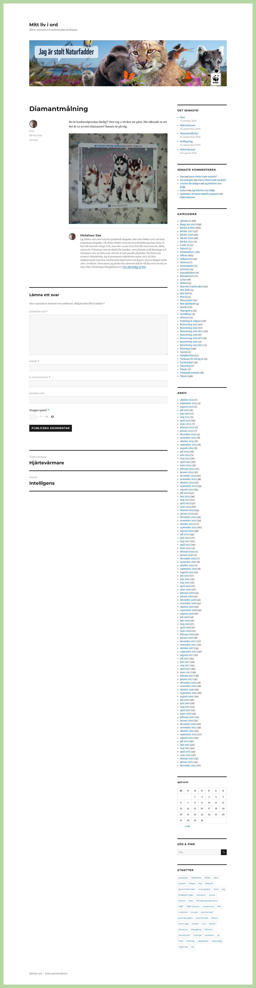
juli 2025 (184, 410)
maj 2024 (185, 458)
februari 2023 (187, 510)
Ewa (31, 130)
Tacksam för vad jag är (192, 359)
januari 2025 (186, 431)
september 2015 (188, 734)
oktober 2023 (187, 482)
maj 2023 (185, 500)
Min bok (184, 293)
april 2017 (185, 669)
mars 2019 (185, 589)
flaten (192, 883)
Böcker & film (187, 228)
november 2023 (188, 479)
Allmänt (33, 140)
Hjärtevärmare (187, 125)
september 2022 (188, 527)
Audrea (183, 190)
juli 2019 (184, 575)
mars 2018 (185, 631)
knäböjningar (186, 895)
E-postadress (39, 377)
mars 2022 (185, 548)
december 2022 (188, 517)
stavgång (196, 929)
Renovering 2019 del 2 (191, 345)
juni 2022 (185, 537)
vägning (183, 946)
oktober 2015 (187, 731)
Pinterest (185, 317)
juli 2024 (184, 451)
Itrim (216, 889)
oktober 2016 (187, 689)
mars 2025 (185, 424)
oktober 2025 (187, 399)
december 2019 (188, 558)
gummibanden (187, 889)
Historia (184, 262)
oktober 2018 (187, 606)
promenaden (186, 918)
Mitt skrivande (187, 303)
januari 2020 (186, 555)
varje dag (217, 941)
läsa (191, 900)
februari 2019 (187, 593)
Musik (183, 307)
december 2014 (188, 765)
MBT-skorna (193, 906)
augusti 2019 (186, 572)
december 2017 (188, 641)
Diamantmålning (189, 133)
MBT (181, 906)
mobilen (183, 912)
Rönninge (185, 348)
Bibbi (208, 877)
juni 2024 (185, 455)
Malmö (183, 283)
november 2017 (188, 644)
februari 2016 (187, 717)
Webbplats (37, 393)
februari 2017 (187, 675)
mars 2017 (185, 672)
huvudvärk (204, 889)
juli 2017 (184, 658)
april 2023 (185, 503)
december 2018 (188, 600)
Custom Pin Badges (190, 183)
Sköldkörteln (187, 355)
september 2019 (188, 569)
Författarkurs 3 (188, 252)
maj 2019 (185, 582)
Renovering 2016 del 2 (191, 331)
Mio (219, 906)
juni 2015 (185, 744)
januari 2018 (186, 637)
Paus (182, 117)
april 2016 (185, 710)
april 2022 (185, 544)
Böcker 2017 (186, 231)
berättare (196, 877)
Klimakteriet (186, 276)
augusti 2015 (186, 738)
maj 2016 (185, 706)
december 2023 (188, 475)
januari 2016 (186, 720)
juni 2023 (185, 496)
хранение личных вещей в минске (199, 194)
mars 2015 (185, 755)
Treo (181, 941)
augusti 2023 (186, 489)
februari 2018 (187, 634)
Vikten (183, 376)
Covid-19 (185, 245)
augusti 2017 (186, 655)
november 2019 (188, 562)
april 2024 (185, 462)
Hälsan (183, 255)
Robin (214, 918)
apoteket (183, 877)
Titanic (183, 369)
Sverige (197, 935)
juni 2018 (185, 620)
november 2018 (188, 603)
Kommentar (38, 311)
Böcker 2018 (186, 234)
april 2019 (185, 586)
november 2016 (188, 686)
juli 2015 (184, 741)
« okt (187, 826)
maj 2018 (184, 624)
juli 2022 (184, 534)
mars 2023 (185, 506)
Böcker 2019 (186, 238)
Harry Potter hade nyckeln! (203, 176)
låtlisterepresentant (206, 900)
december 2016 (188, 682)
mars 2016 (185, 713)
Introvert (185, 269)
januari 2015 (186, 762)
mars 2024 (185, 465)
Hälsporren (186, 259)
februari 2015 (187, 758)
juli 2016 (184, 700)
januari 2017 (186, 679)
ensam (182, 883)
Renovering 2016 (189, 328)
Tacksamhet (186, 362)
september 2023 (188, 486)
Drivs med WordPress (56, 973)
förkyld (209, 883)
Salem (195, 923)
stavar (212, 923)
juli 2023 (184, 493)
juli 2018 (184, 617)
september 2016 (188, 693)
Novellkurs (185, 314)
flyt (200, 883)
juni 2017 (185, 662)
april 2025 (185, 420)
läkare (182, 900)
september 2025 (188, 403)
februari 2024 (187, 468)
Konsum (201, 895)
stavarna (183, 929)
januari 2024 (186, 472)
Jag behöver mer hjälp (203, 190)
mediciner (208, 906)
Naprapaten (186, 310)
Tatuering (185, 365)
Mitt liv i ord (43, 24)
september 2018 (188, 610)
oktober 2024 (187, 441)
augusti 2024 (186, 448)
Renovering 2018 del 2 (191, 338)
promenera (202, 918)
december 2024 (188, 434)
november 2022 (188, 520)
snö (204, 923)
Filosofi (184, 248)
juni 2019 (185, 579)
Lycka (183, 279)
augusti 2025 (186, 406)
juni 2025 (185, 413)
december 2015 (188, 724)
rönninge (184, 923)
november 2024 (188, 437)
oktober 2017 (187, 648)
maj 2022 (185, 541)
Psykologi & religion (190, 321)
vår (192, 946)
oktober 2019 (187, 565)
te (218, 935)
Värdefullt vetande (189, 372)
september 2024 (188, 444)
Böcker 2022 (186, 241)
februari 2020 (187, 551)
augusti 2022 (186, 531)
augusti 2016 (186, 696)
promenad (207, 912)
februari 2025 (187, 427)
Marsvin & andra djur (191, 286)
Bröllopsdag (186, 141)
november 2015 (188, 727)
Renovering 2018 (189, 334)
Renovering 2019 (189, 341)
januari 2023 (186, 513)
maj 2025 (185, 417)
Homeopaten (187, 265)
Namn (34, 361)
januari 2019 (186, 596)
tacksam (209, 935)
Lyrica (212, 895)
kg (223, 889)
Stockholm (184, 935)
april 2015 (185, 751)
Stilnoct (208, 929)
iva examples (186, 180)
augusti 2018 (186, 613)
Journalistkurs (187, 272)
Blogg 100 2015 (188, 224)
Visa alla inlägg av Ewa (134, 267)
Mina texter (186, 300)
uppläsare (203, 941)
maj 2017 (184, 665)
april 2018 (185, 627)
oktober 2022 (187, 524)
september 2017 (188, 651)
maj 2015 (184, 748)
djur (216, 877)
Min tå (183, 296)
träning (190, 941)
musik (194, 912)
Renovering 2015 (189, 324)
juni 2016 (185, 703)
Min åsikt (185, 290)
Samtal (183, 352)
